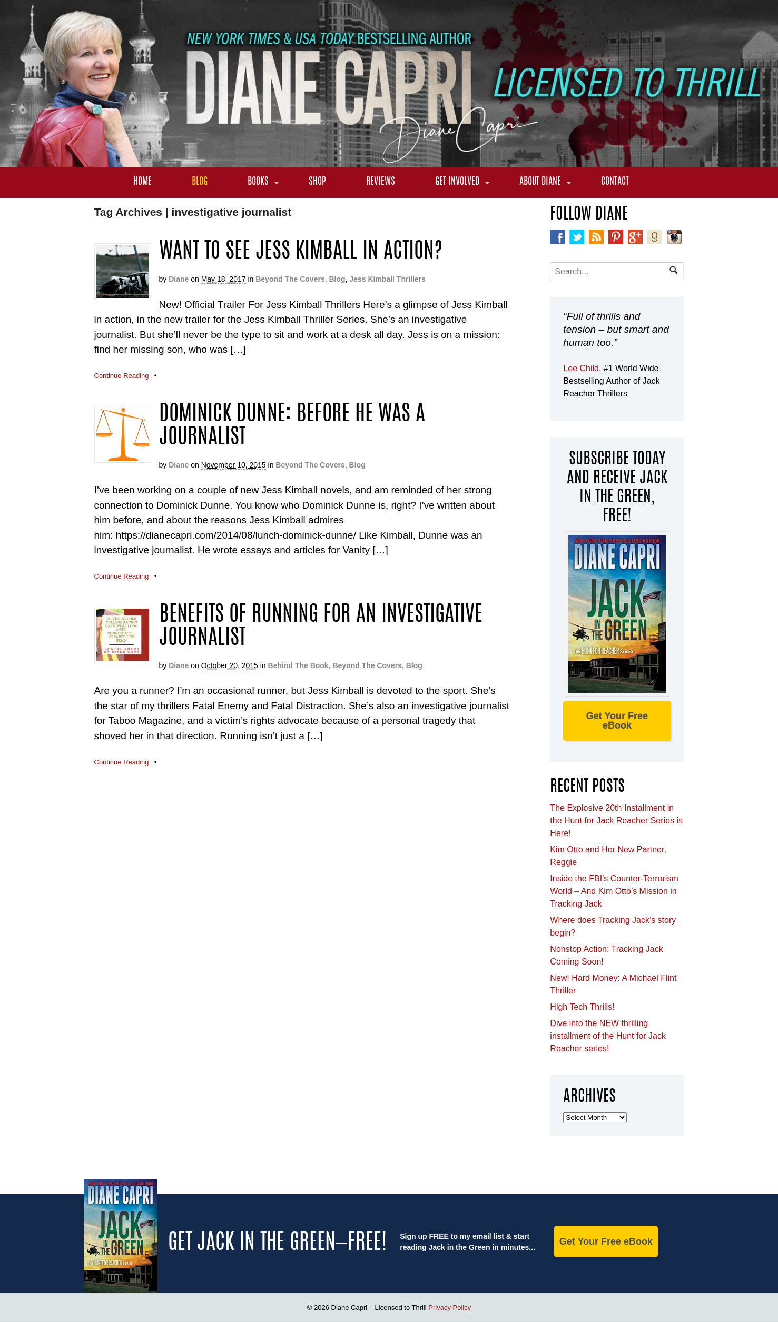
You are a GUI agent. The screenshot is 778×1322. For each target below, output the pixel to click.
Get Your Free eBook (617, 721)
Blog (200, 182)
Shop (317, 182)
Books (258, 182)
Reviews (380, 182)
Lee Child (581, 368)
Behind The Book (298, 665)
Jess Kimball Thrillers (387, 279)
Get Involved (457, 182)
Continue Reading (121, 376)
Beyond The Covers (289, 279)
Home (142, 182)
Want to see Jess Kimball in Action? (300, 252)
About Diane (540, 182)
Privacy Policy (449, 1307)
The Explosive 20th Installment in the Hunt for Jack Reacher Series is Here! (616, 820)
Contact (615, 182)
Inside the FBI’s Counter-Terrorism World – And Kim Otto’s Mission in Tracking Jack (614, 891)
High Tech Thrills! (582, 1006)
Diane (179, 279)
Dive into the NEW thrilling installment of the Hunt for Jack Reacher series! (608, 1036)
